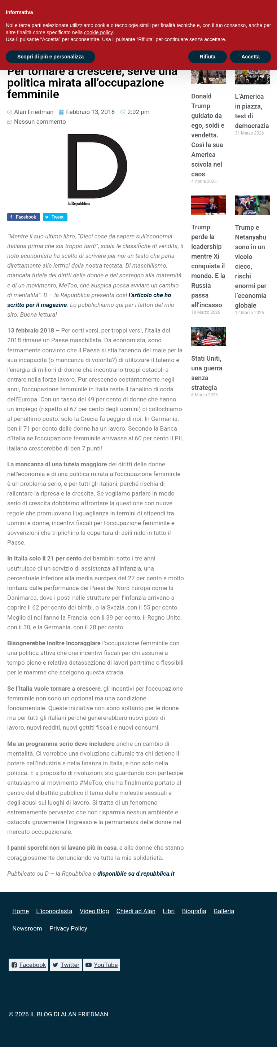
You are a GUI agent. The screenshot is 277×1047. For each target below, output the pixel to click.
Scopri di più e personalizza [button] (50, 57)
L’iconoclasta (54, 911)
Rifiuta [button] (208, 57)
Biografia (194, 911)
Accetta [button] (250, 57)
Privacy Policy (68, 928)
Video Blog (94, 911)
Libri (169, 911)
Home (20, 911)
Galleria (224, 911)
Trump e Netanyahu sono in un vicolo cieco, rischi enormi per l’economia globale (250, 266)
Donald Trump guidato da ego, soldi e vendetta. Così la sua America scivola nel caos (207, 135)
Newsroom (27, 928)
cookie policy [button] (98, 32)
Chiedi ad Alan (135, 911)
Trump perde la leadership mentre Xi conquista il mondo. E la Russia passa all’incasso (208, 266)
